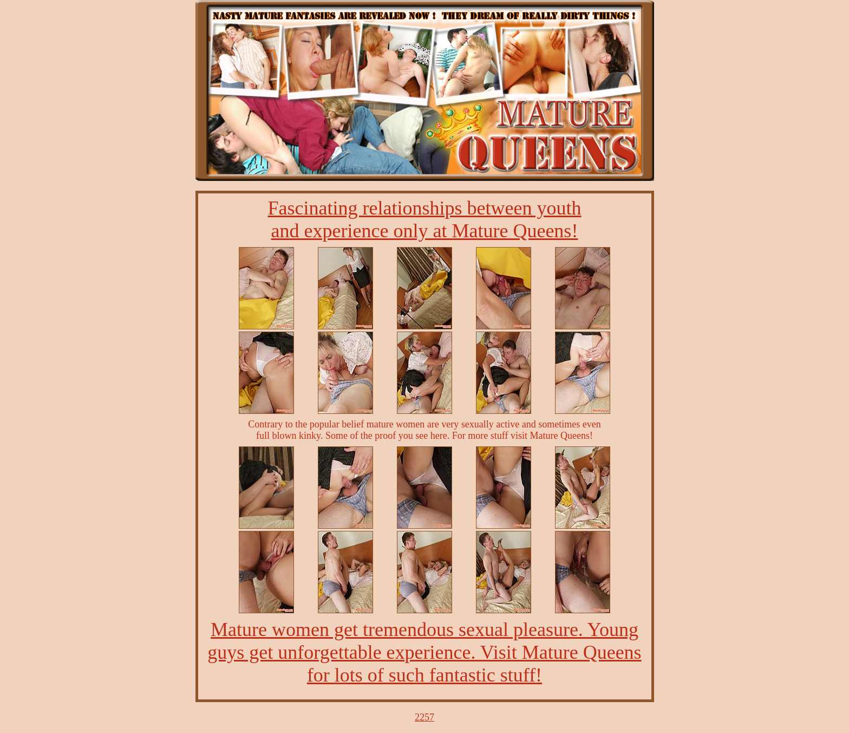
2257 (424, 717)
